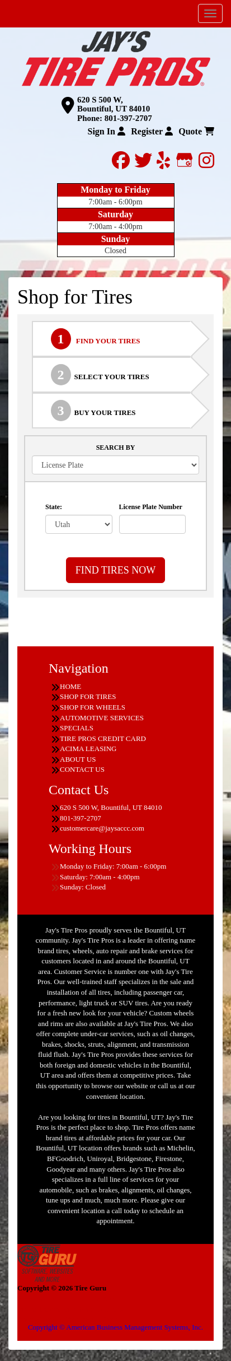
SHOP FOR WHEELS (92, 707)
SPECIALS (76, 728)
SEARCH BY (115, 447)
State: (53, 507)
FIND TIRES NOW (116, 570)
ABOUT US (78, 759)
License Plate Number (150, 507)
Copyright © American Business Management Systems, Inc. (115, 1327)
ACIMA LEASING (88, 748)
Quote (196, 131)
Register (152, 131)
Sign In (106, 131)
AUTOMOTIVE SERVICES (102, 718)
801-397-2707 (128, 118)
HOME (70, 686)
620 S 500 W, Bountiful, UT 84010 (113, 104)
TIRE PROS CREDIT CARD (103, 738)
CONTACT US (82, 769)
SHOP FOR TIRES (88, 696)
